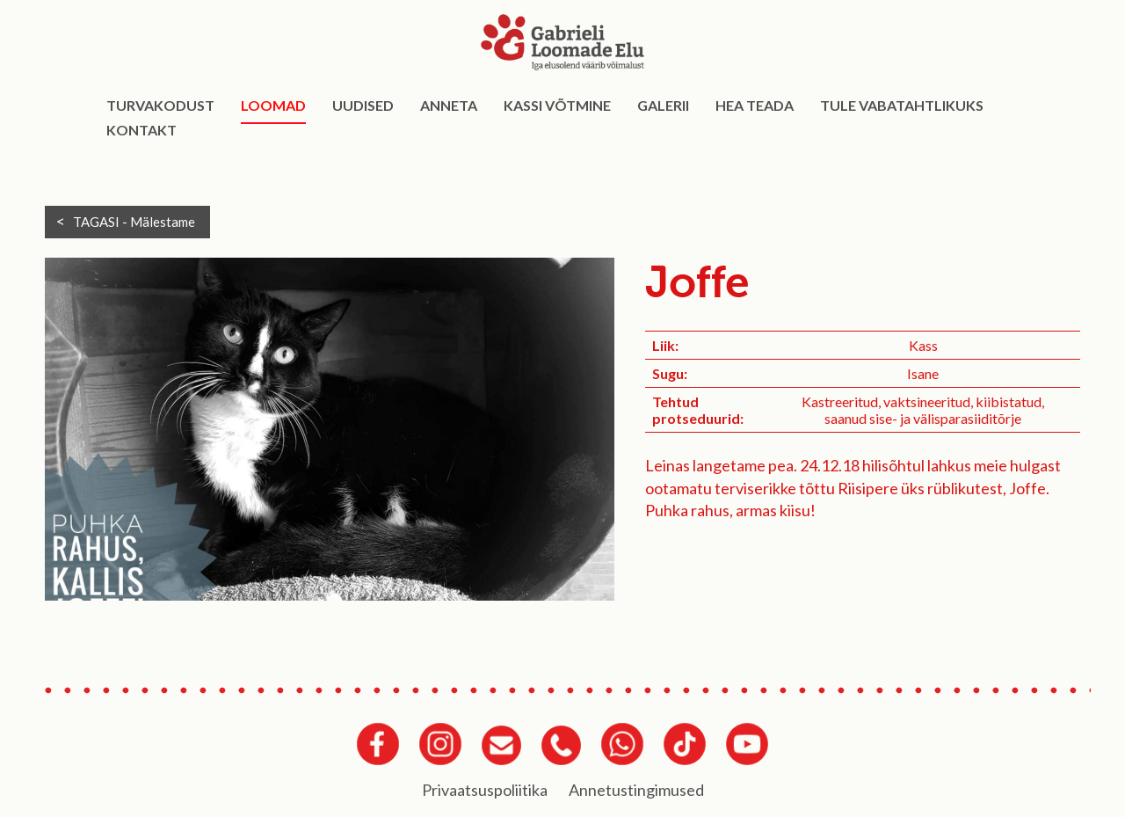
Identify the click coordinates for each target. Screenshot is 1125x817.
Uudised (363, 105)
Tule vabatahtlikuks (901, 105)
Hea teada (754, 105)
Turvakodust (160, 105)
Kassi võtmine (557, 105)
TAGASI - (134, 222)
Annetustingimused (636, 789)
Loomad (273, 105)
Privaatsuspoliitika (485, 789)
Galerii (663, 105)
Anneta (448, 105)
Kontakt (141, 129)
